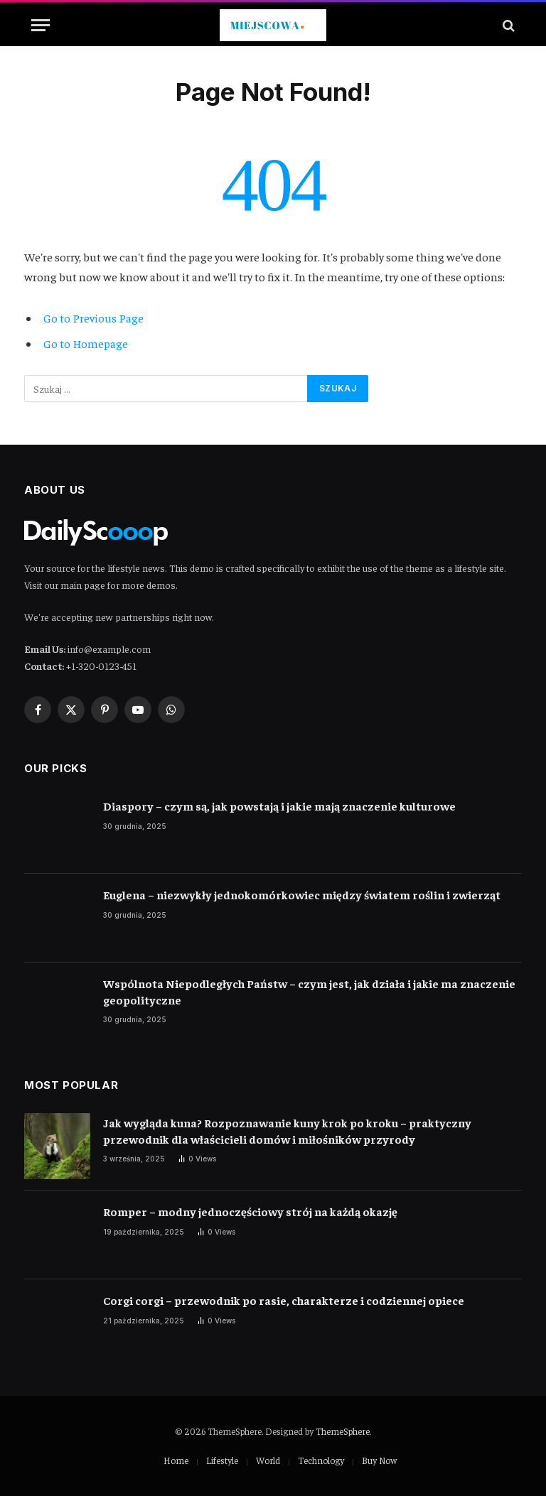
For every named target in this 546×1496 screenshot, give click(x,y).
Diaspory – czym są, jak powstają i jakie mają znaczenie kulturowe (279, 805)
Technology (321, 1460)
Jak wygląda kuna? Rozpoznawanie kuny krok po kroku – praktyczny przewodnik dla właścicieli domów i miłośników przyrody (287, 1130)
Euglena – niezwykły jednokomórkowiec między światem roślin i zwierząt (301, 894)
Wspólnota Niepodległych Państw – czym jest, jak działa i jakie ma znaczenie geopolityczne (309, 991)
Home (176, 1460)
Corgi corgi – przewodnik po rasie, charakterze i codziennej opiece (283, 1300)
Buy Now (379, 1460)
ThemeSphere (343, 1431)
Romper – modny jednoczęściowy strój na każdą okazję (250, 1211)
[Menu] (40, 25)
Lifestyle (222, 1460)
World (268, 1460)
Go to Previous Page (93, 317)
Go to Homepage (85, 343)
